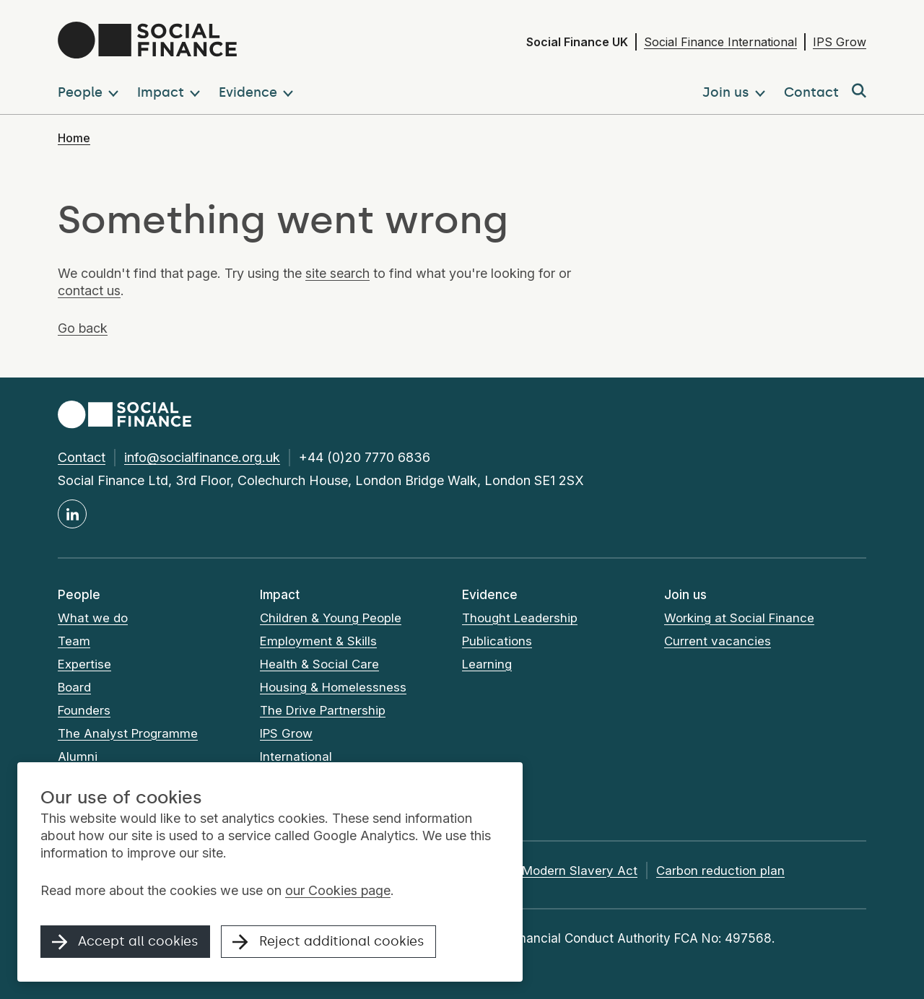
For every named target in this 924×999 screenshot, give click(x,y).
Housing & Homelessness (333, 687)
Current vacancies (717, 641)
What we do (93, 618)
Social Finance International (720, 42)
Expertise (84, 664)
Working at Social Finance (739, 618)
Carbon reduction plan (720, 870)
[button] (91, 91)
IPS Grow (839, 42)
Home (74, 138)
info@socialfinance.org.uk (202, 457)
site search (337, 273)
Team (74, 641)
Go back (83, 328)
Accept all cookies (125, 942)
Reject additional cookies (329, 942)
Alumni (77, 756)
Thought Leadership (520, 618)
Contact (81, 457)
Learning (487, 664)
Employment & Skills (318, 641)
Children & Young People (331, 618)
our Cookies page (338, 891)
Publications (497, 641)
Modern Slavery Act (579, 870)
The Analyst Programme (128, 733)
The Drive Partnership (322, 710)
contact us (89, 290)
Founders (84, 710)
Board (74, 687)
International (296, 756)
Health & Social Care (319, 664)
